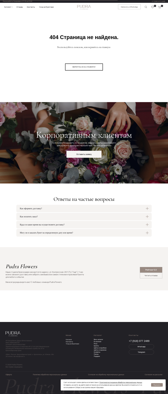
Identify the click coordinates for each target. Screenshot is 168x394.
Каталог (69, 339)
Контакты (69, 342)
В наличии (97, 341)
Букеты (96, 346)
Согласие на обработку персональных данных (106, 375)
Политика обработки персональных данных (50, 375)
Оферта (9, 375)
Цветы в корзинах (100, 350)
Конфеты (97, 352)
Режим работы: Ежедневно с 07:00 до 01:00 (17, 1)
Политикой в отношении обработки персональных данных (120, 382)
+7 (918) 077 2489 (158, 1)
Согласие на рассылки (153, 375)
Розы (95, 344)
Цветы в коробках (100, 348)
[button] (84, 154)
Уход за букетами (72, 344)
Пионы (96, 354)
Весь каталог (98, 339)
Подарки (97, 356)
